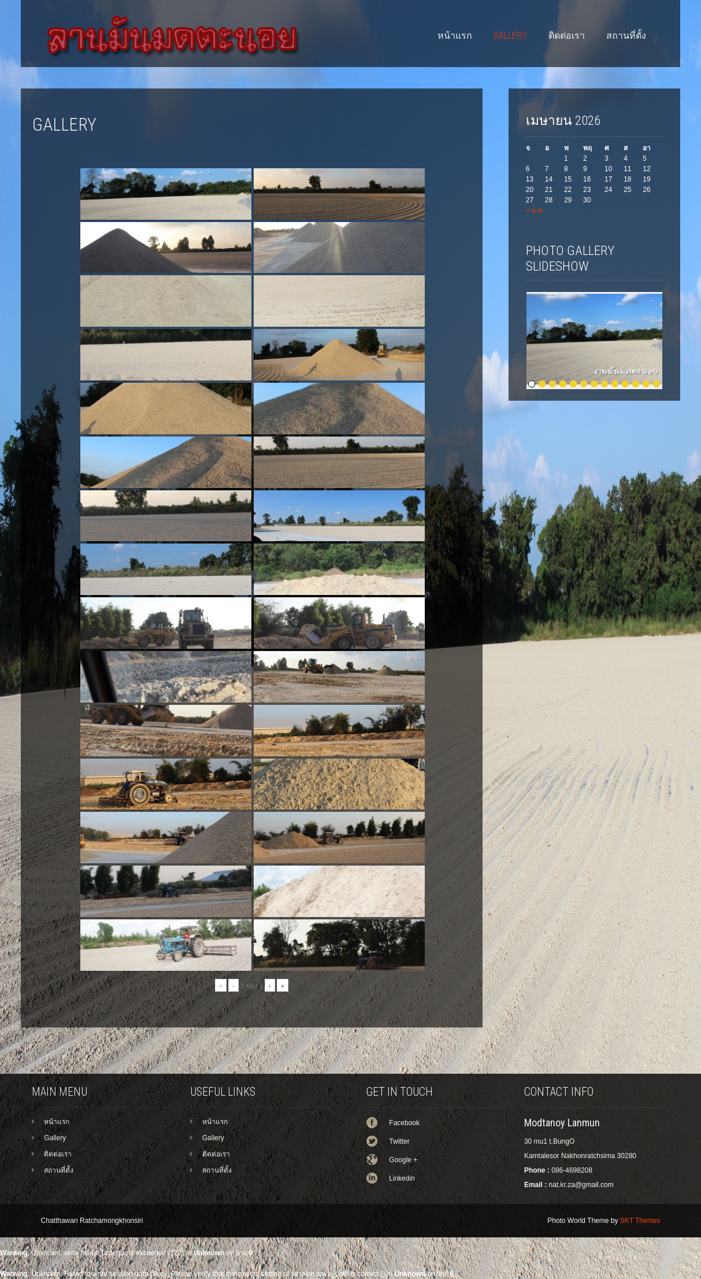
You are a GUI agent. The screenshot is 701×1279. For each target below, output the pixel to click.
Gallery (510, 35)
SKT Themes (640, 1221)
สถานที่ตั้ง (626, 35)
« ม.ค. (535, 210)
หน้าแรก (454, 35)
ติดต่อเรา (566, 35)
